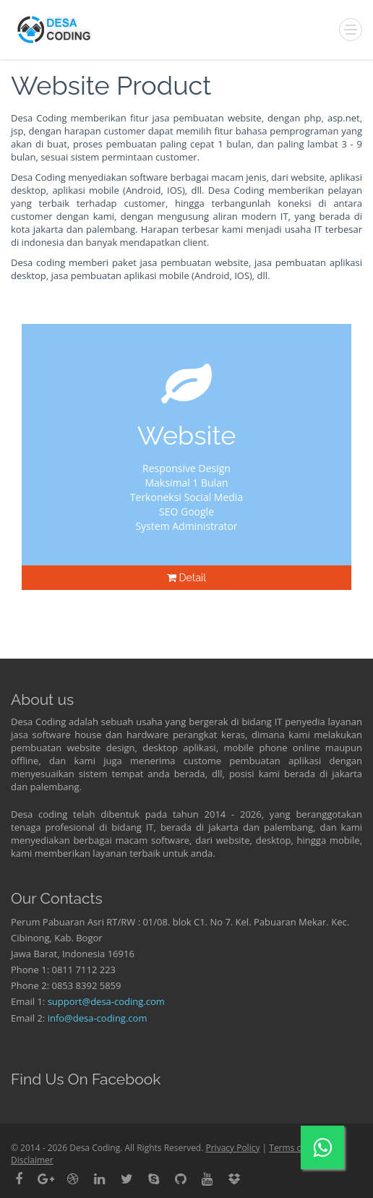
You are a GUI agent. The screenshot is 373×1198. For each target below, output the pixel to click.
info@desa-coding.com (97, 1017)
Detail (186, 577)
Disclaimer (32, 1160)
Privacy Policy (232, 1148)
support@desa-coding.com (106, 1001)
